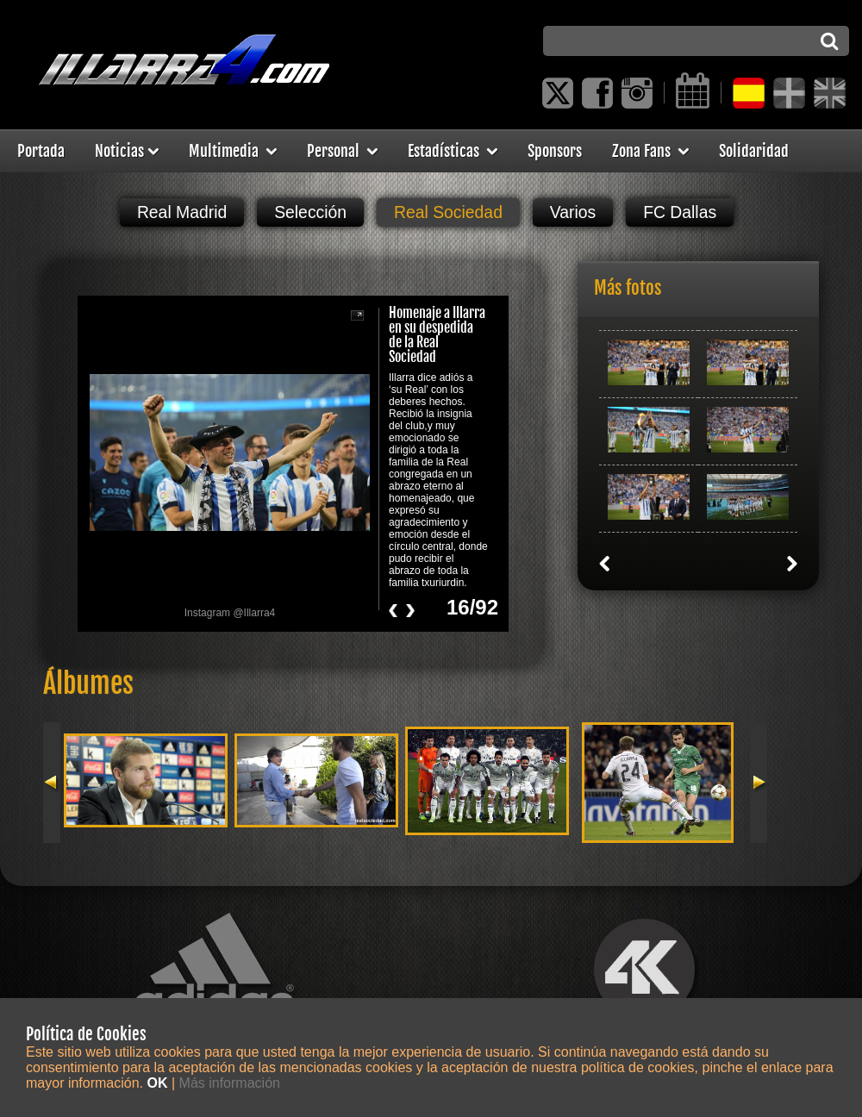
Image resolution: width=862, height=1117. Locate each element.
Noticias (127, 150)
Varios (573, 212)
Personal (342, 150)
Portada (41, 150)
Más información (229, 1083)
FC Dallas (679, 212)
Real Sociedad (448, 212)
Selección (310, 212)
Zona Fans (650, 150)
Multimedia (233, 150)
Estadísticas (452, 150)
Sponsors (555, 150)
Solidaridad (754, 150)
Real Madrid (182, 212)
